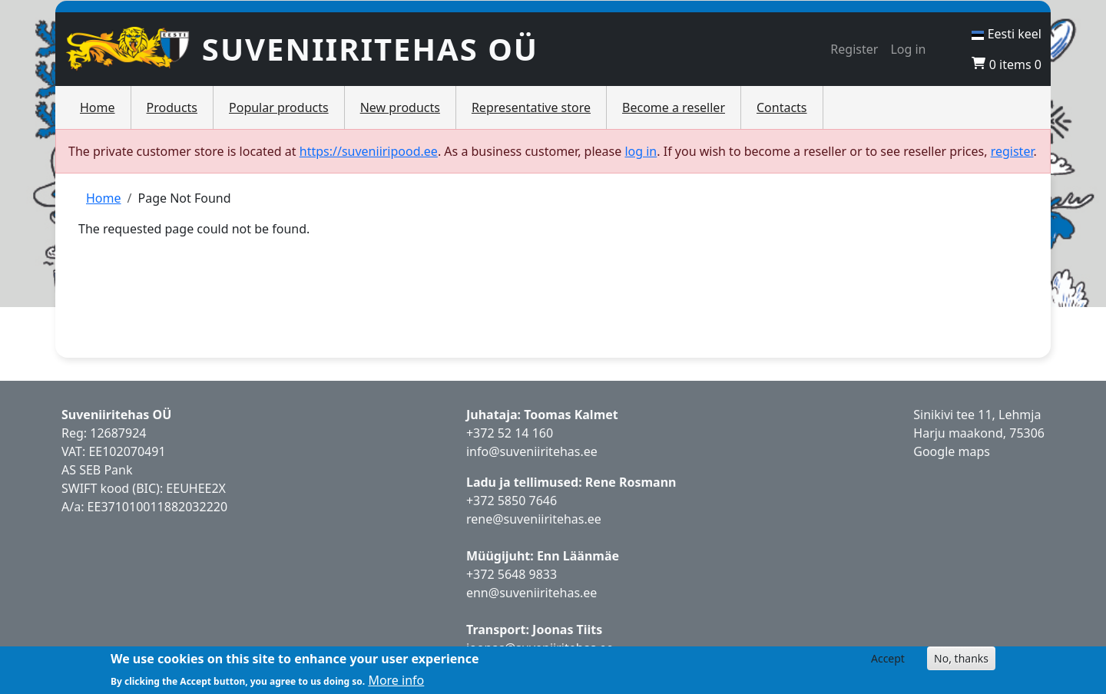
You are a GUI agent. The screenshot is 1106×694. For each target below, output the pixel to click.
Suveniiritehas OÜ (370, 49)
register (1012, 151)
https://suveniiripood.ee (369, 151)
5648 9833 (529, 574)
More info (396, 680)
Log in (908, 49)
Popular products (279, 107)
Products (172, 107)
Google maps (951, 451)
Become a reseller (673, 107)
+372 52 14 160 (509, 433)
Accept (888, 658)
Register (854, 49)
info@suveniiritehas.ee (532, 451)
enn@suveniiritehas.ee (531, 592)
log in (640, 151)
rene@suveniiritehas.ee (533, 519)
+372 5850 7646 (511, 500)
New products (400, 107)
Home (97, 107)
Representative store (531, 107)
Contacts (782, 107)
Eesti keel (1006, 33)
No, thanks (961, 658)
